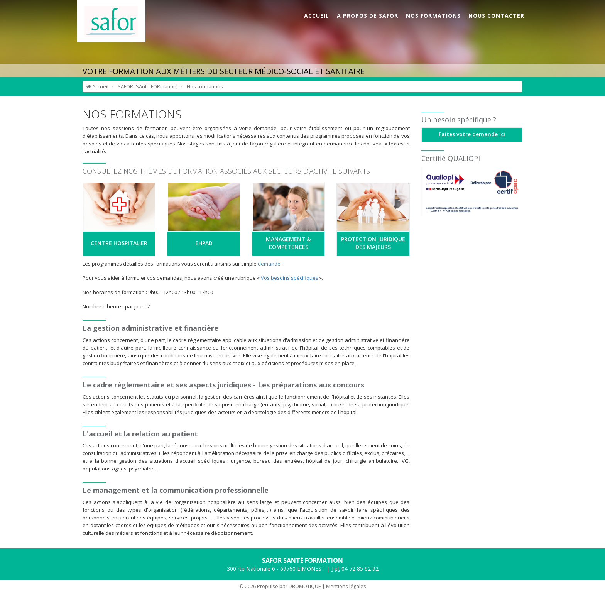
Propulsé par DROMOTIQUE (289, 586)
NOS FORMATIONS (433, 15)
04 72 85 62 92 (355, 569)
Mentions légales (346, 586)
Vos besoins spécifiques (289, 277)
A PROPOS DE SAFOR (367, 15)
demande (269, 263)
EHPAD (204, 243)
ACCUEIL (316, 15)
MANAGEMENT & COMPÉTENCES (288, 242)
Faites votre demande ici (472, 134)
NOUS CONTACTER (496, 15)
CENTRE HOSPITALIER (119, 243)
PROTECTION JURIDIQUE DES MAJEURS (373, 242)
